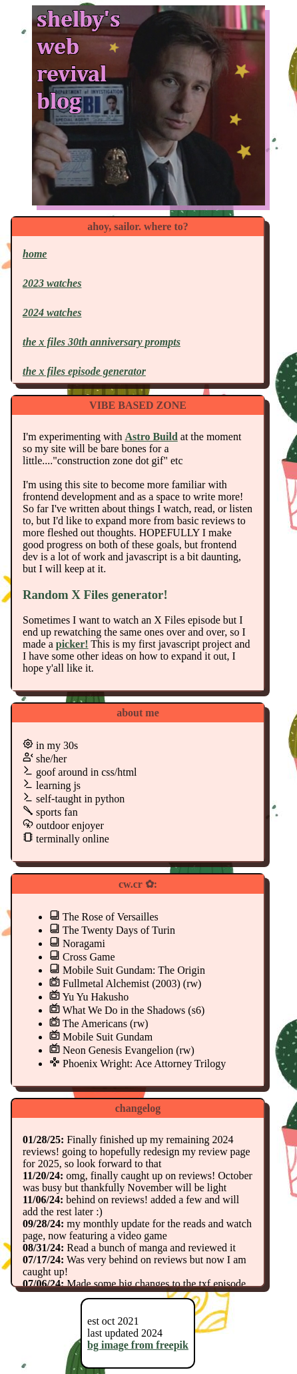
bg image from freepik (137, 1345)
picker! (72, 644)
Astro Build (151, 436)
